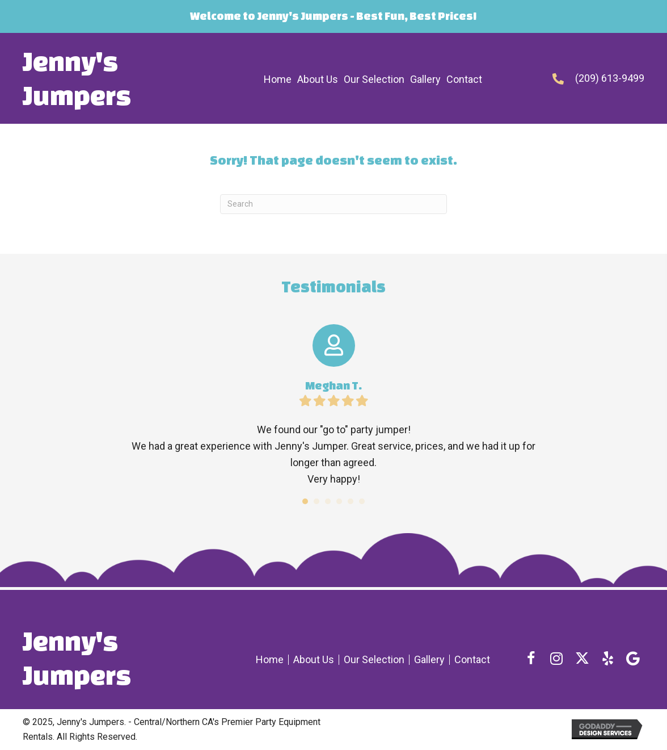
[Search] (333, 204)
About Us (313, 660)
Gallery (429, 660)
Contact (472, 660)
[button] (531, 658)
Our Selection (374, 660)
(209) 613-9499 (609, 78)
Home (270, 660)
